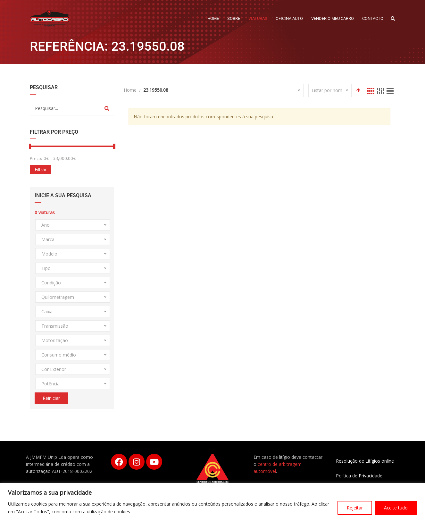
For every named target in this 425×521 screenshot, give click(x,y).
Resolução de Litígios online (365, 461)
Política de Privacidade (359, 476)
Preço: (36, 158)
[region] (212, 502)
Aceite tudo (396, 508)
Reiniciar (51, 398)
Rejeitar (355, 508)
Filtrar (40, 169)
